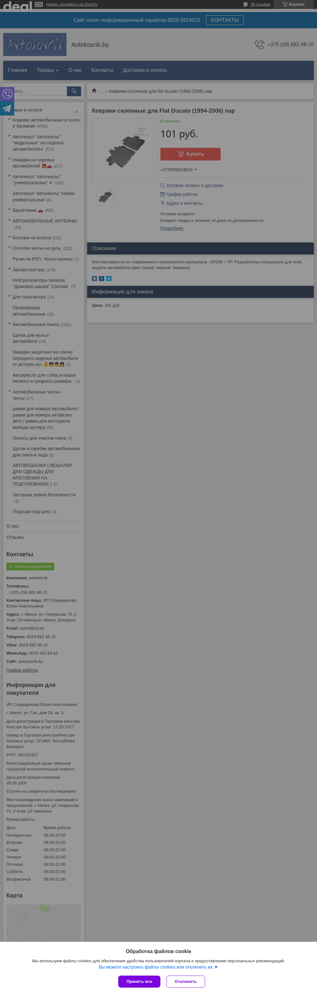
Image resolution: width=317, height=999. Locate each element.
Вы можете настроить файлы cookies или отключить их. (156, 967)
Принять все (139, 981)
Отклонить (186, 981)
